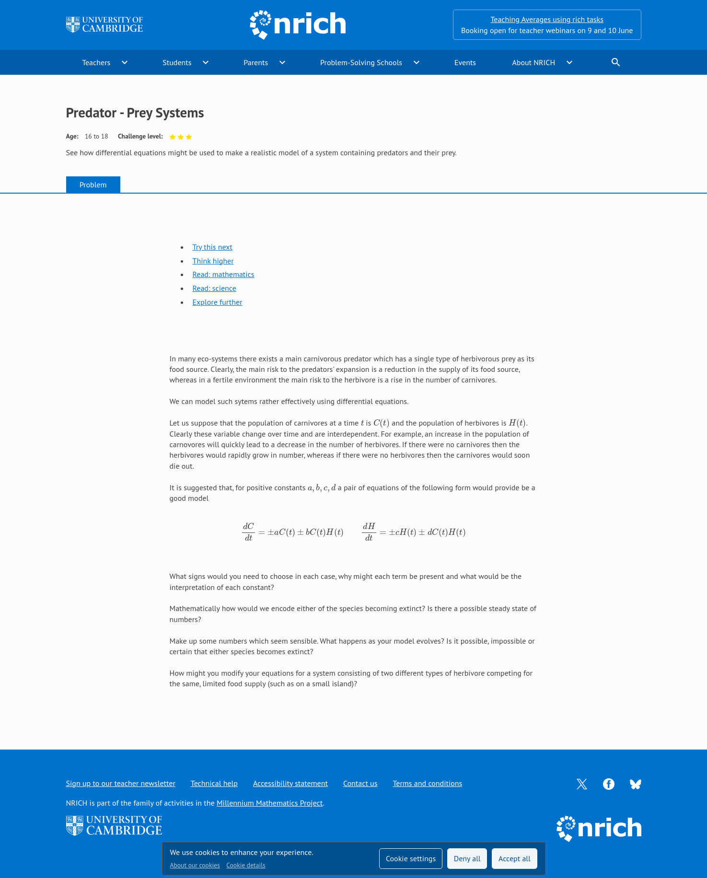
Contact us (360, 783)
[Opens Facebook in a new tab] (608, 783)
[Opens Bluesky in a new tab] (635, 783)
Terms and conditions (427, 783)
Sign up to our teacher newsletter (120, 783)
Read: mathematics (224, 274)
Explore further (218, 302)
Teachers (96, 62)
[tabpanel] (354, 461)
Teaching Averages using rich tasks (546, 19)
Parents (255, 62)
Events (465, 62)
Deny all (467, 858)
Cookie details (245, 865)
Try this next (212, 247)
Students (176, 62)
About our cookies (195, 865)
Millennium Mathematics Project (270, 803)
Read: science (214, 288)
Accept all (514, 858)
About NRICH (533, 62)
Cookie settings (411, 858)
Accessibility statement (290, 783)
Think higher (213, 261)
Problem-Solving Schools (361, 62)
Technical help (214, 783)
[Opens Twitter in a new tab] (582, 783)
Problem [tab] (93, 184)
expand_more (124, 62)
